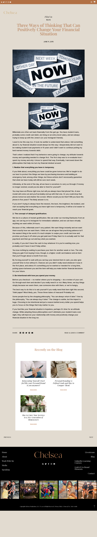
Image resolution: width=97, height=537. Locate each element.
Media (4, 465)
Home (4, 452)
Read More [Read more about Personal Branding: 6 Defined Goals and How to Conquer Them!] (63, 390)
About (4, 456)
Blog (93, 456)
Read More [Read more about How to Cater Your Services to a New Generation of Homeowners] (33, 424)
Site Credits (74, 506)
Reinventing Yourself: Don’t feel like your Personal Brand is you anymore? (33, 383)
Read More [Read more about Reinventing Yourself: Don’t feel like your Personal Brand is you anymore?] (33, 390)
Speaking (6, 469)
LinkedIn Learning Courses (83, 462)
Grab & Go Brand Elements (82, 468)
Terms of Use (66, 506)
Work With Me (8, 461)
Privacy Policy (58, 506)
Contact (91, 473)
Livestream (90, 452)
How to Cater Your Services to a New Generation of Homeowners (33, 417)
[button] (20, 332)
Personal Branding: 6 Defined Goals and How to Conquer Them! (63, 383)
